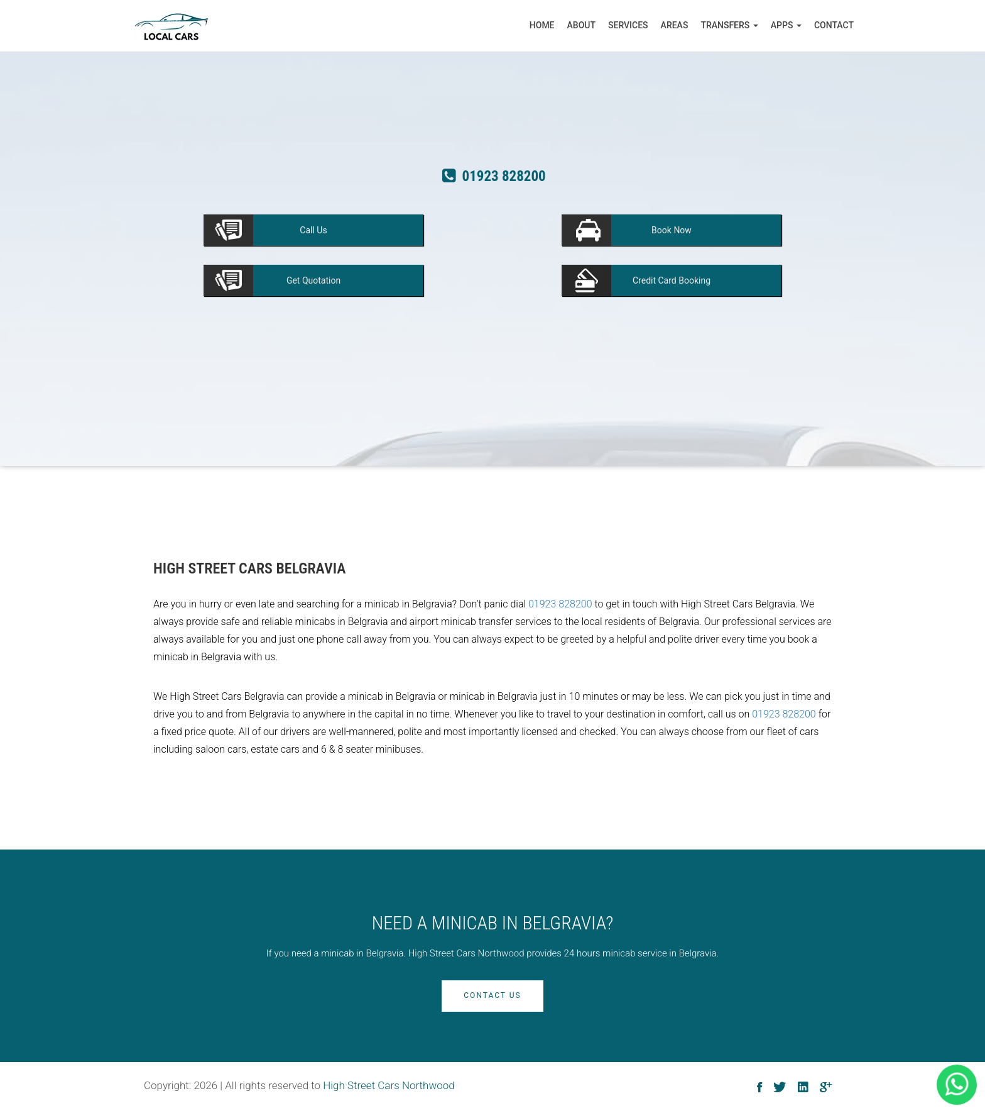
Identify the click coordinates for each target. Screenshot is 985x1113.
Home (542, 25)
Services (628, 25)
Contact (834, 25)
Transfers (729, 25)
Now (671, 230)
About (581, 25)
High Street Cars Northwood (389, 1085)
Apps (786, 25)
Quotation (313, 280)
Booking (671, 280)
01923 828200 (560, 604)
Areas (674, 25)
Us (313, 230)
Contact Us (492, 995)
